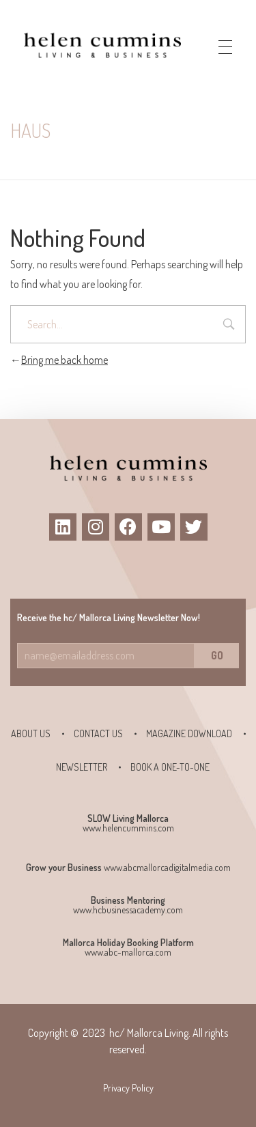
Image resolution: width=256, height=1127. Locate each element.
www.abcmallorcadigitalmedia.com (167, 867)
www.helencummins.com (128, 827)
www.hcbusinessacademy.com (128, 909)
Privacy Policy (128, 1088)
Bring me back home (59, 360)
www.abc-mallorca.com (128, 952)
